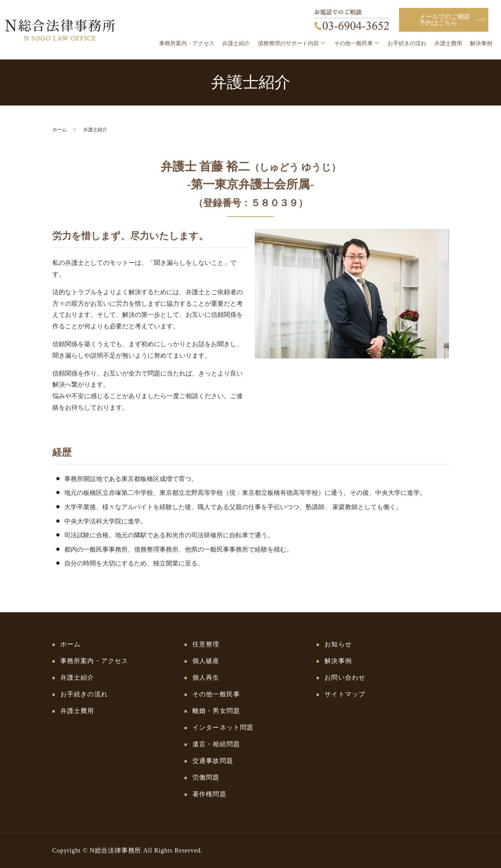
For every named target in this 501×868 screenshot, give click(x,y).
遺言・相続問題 (216, 744)
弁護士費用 (448, 43)
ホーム (59, 129)
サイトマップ (344, 694)
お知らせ (338, 644)
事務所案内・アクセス (187, 43)
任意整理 (206, 644)
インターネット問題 (223, 727)
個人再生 (206, 677)
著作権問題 (209, 794)
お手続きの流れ (407, 43)
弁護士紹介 (236, 43)
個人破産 (206, 660)
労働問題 (206, 777)
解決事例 (481, 43)
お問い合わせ (344, 677)
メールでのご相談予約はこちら (444, 19)
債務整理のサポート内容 (288, 43)
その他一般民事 (353, 43)
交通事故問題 (212, 760)
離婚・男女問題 (216, 710)
